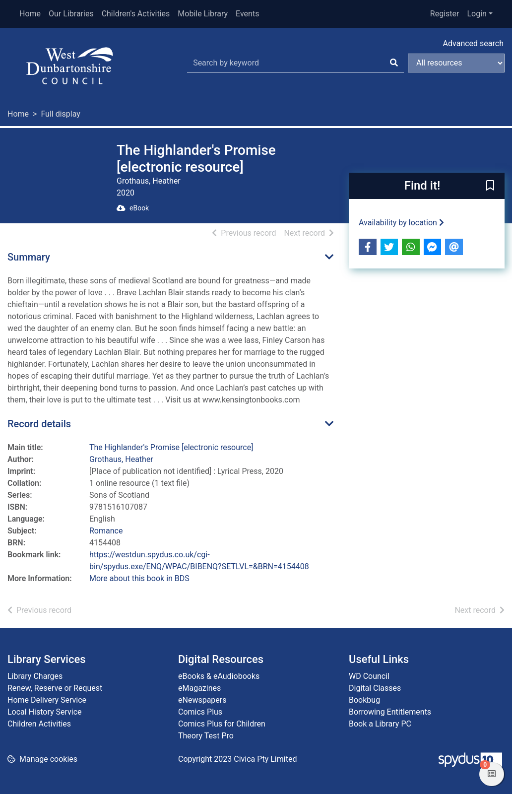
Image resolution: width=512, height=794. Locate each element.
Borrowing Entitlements (390, 712)
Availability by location (401, 222)
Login (476, 13)
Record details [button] (39, 424)
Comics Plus (200, 712)
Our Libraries (71, 13)
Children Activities (39, 723)
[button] (490, 186)
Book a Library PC (380, 723)
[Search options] (456, 63)
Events (247, 13)
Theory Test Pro (206, 735)
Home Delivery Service (46, 700)
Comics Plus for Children (221, 723)
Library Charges (35, 676)
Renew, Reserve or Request (54, 688)
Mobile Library (203, 13)
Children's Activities (136, 13)
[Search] (394, 63)
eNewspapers (202, 700)
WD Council (369, 676)
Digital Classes (375, 688)
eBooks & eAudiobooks (218, 676)
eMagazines (199, 688)
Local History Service (44, 712)
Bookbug (364, 700)
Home (30, 13)
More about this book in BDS (139, 578)
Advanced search (473, 43)
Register (444, 13)
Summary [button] (28, 257)
